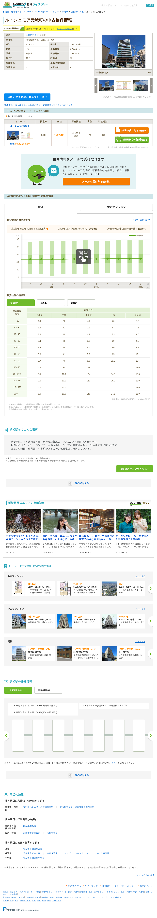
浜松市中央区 (77, 12)
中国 (49, 900)
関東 (16, 900)
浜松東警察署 (29, 826)
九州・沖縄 (56, 900)
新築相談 (45, 897)
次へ (150, 736)
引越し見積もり (56, 897)
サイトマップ (91, 886)
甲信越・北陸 (25, 900)
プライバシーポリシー (125, 886)
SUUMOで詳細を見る (131, 139)
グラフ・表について (141, 220)
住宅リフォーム (17, 897)
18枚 (12, 144)
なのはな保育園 (102, 853)
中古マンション (64, 29)
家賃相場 (84, 892)
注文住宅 (6, 897)
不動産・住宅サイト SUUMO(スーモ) (18, 892)
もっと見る (140, 576)
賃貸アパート (61, 892)
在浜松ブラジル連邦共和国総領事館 (77, 807)
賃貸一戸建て (73, 892)
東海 (34, 900)
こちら (114, 763)
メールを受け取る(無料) (96, 181)
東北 (11, 900)
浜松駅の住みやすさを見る (134, 469)
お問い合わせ (146, 886)
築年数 (44, 303)
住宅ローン (68, 897)
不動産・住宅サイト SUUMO (17, 12)
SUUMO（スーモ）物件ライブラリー (25, 5)
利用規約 (106, 886)
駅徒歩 (74, 303)
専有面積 (14, 303)
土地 (147, 892)
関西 (39, 900)
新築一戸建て (126, 892)
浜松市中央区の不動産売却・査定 (27, 97)
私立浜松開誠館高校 (33, 849)
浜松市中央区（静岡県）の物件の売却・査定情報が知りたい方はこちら (38, 105)
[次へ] (150, 589)
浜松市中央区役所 (31, 833)
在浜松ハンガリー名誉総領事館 (38, 807)
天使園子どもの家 (31, 853)
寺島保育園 (52, 853)
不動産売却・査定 (33, 897)
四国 (44, 900)
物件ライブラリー (82, 897)
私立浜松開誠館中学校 (34, 858)
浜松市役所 (52, 833)
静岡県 (65, 12)
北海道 (5, 900)
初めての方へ (74, 886)
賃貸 (38, 892)
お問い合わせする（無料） (131, 130)
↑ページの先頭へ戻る (145, 875)
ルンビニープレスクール (76, 853)
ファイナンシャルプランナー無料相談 (106, 897)
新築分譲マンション (97, 892)
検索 (151, 5)
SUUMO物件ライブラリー (46, 12)
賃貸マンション (48, 892)
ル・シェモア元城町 (20, 126)
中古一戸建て (138, 892)
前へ (6, 736)
